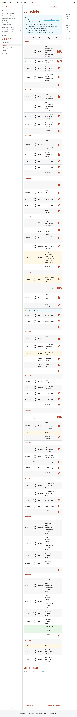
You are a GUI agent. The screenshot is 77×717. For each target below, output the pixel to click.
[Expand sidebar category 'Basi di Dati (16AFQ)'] (20, 16)
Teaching (30, 2)
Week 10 (68, 27)
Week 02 (68, 10)
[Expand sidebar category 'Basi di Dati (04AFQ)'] (20, 13)
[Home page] (25, 7)
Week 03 (68, 12)
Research (23, 2)
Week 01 (68, 7)
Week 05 (68, 16)
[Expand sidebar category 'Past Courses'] (20, 53)
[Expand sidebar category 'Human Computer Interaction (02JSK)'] (20, 24)
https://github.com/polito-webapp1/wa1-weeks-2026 (42, 26)
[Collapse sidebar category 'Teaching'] (20, 6)
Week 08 (68, 23)
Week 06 (68, 18)
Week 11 (68, 29)
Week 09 (68, 25)
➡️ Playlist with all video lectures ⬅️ (34, 672)
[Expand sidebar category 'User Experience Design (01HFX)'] (20, 35)
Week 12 (68, 31)
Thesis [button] (36, 2)
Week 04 (68, 14)
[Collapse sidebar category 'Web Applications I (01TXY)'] (20, 39)
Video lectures (69, 38)
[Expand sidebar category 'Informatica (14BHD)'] (20, 27)
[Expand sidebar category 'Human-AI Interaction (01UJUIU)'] (20, 19)
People (17, 2)
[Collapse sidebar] (11, 708)
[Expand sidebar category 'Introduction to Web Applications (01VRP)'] (20, 30)
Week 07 (68, 21)
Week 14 (68, 36)
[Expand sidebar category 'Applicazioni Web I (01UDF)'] (20, 10)
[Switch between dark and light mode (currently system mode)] (74, 2)
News (11, 2)
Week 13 (68, 34)
